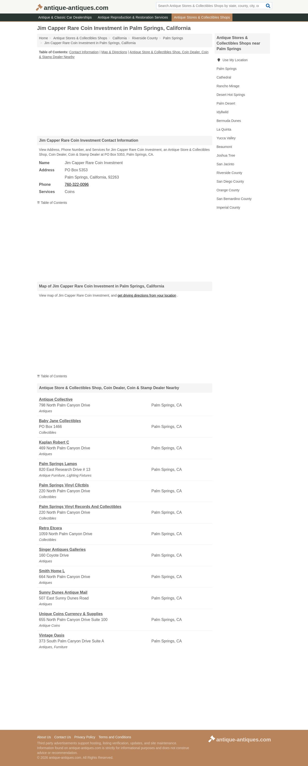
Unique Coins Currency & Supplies (71, 614)
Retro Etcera (50, 528)
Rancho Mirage (228, 86)
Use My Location (232, 60)
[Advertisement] (124, 97)
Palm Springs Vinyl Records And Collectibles (80, 507)
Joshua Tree (226, 155)
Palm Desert (226, 103)
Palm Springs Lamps (58, 464)
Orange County (228, 190)
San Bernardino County (234, 199)
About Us (44, 737)
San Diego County (230, 181)
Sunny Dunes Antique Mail (63, 592)
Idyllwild (222, 112)
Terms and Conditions (115, 737)
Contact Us (62, 737)
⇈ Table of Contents (52, 203)
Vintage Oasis (51, 635)
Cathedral (224, 77)
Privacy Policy (84, 737)
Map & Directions (114, 52)
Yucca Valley (226, 138)
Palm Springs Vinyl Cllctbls (64, 485)
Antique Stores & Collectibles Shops (202, 17)
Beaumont (224, 147)
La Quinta (224, 129)
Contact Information (84, 52)
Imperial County (228, 207)
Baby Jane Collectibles (60, 421)
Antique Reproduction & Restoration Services (133, 17)
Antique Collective (56, 399)
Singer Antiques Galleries (62, 549)
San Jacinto (225, 164)
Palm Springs (227, 69)
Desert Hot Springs (231, 95)
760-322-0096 (77, 184)
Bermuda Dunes (229, 121)
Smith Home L (52, 571)
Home (43, 38)
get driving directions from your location (147, 295)
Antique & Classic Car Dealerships (65, 17)
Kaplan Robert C (54, 442)
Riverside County (229, 173)
